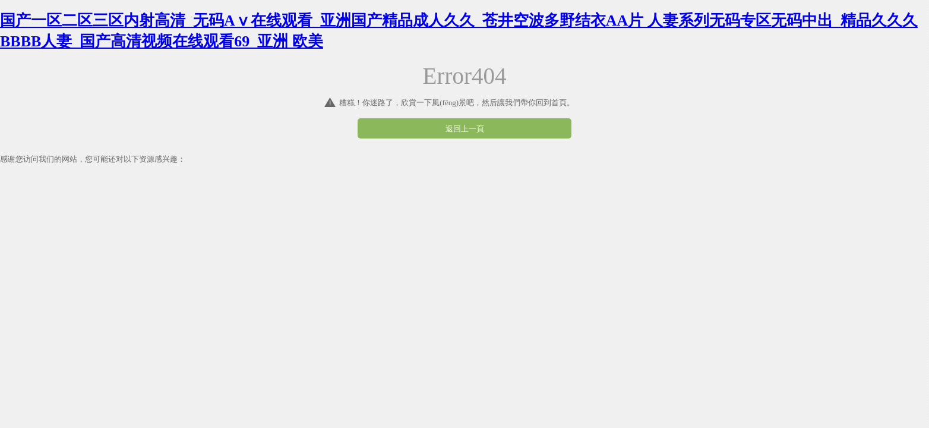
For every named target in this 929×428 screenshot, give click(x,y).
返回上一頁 (464, 128)
